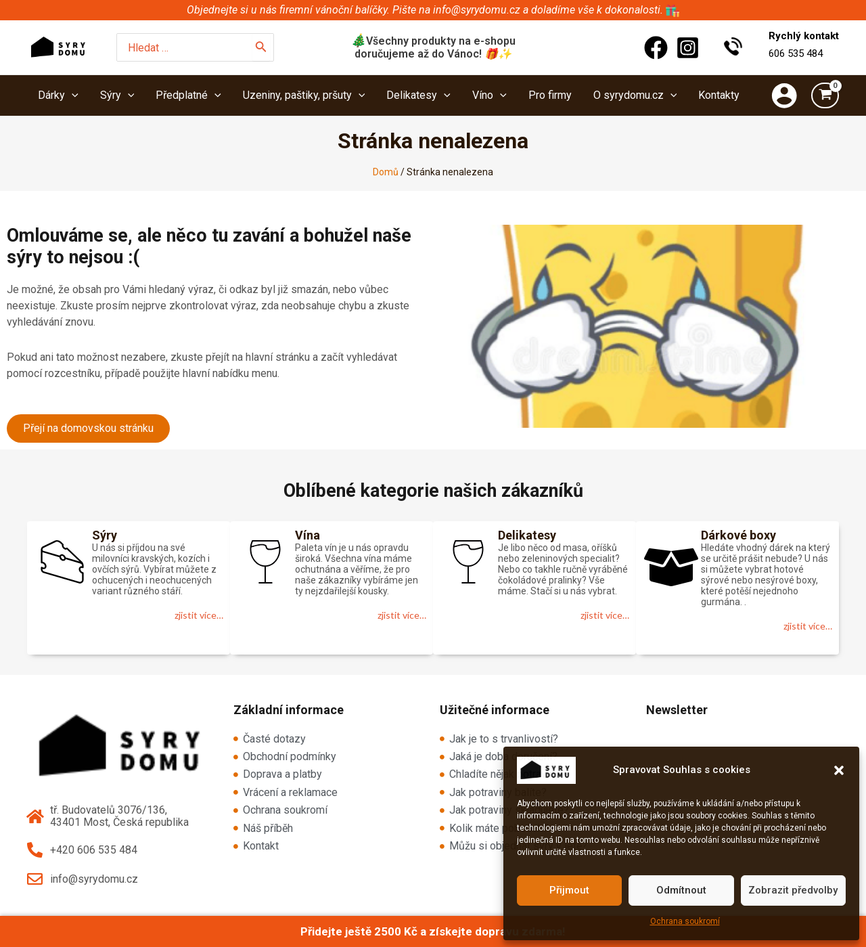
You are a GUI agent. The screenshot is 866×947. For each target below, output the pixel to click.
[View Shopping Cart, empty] (825, 96)
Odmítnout (681, 890)
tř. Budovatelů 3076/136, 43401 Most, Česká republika (119, 816)
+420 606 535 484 (93, 849)
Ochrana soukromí (685, 921)
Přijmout (569, 890)
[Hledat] (261, 47)
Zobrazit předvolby (793, 890)
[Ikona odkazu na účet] (784, 95)
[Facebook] (656, 48)
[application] (71, 95)
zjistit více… (199, 615)
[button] (839, 770)
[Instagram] (688, 48)
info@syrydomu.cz (476, 9)
